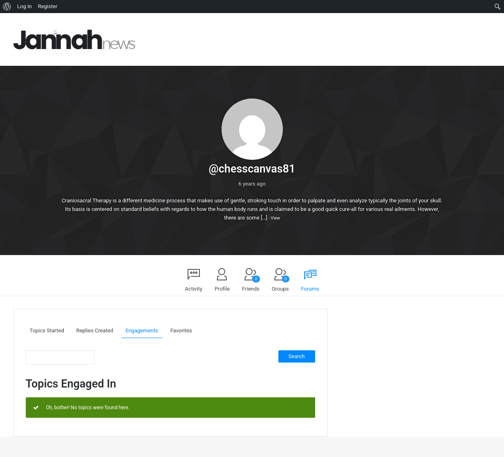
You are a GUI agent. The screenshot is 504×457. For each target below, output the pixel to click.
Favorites (181, 330)
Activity (193, 289)
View (275, 218)
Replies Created (95, 330)
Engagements (141, 330)
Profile (222, 289)
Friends (251, 284)
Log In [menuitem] (24, 6)
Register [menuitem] (48, 6)
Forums (310, 289)
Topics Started (47, 330)
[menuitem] (7, 6)
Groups (280, 284)
